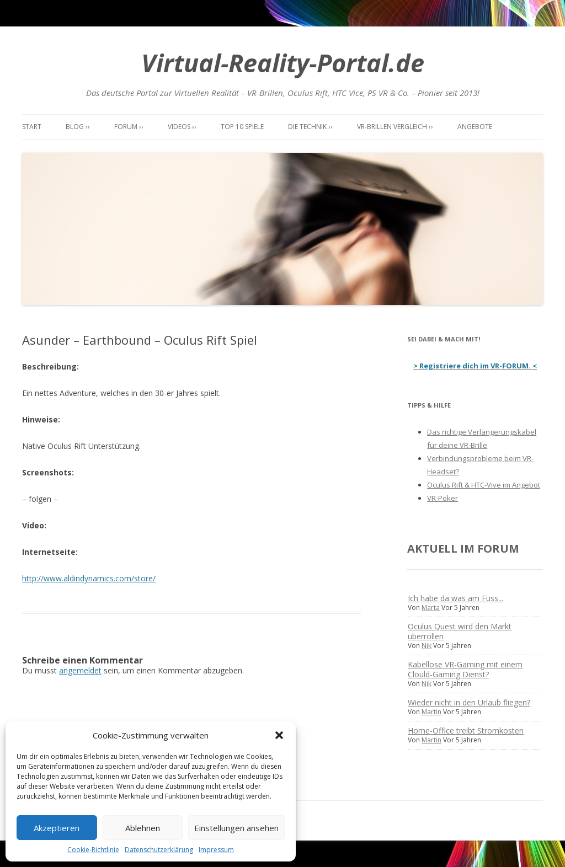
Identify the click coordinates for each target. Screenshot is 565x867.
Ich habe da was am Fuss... (455, 598)
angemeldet (80, 670)
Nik (426, 645)
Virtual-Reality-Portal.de (282, 62)
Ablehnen (142, 827)
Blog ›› (78, 126)
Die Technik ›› (310, 126)
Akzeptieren (56, 827)
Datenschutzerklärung (159, 849)
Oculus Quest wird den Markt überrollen (459, 631)
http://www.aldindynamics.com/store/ (89, 578)
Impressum (216, 849)
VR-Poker (442, 498)
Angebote (474, 126)
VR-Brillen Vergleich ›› (395, 126)
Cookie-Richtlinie (93, 849)
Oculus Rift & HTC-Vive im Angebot (483, 485)
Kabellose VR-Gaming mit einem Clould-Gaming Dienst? (465, 669)
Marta (431, 607)
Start (31, 126)
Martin (431, 711)
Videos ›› (182, 126)
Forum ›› (128, 126)
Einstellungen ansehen (236, 827)
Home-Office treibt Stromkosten (466, 730)
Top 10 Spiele (242, 126)
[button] (279, 735)
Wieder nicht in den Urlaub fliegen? (469, 702)
